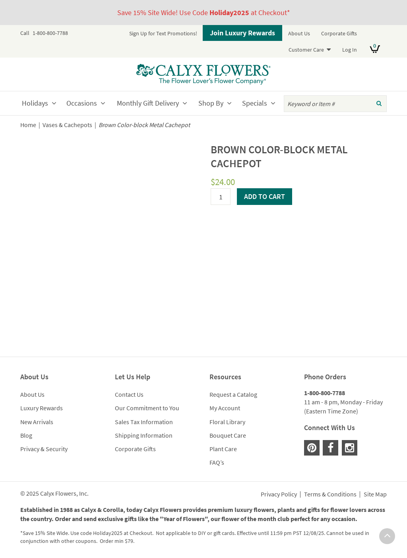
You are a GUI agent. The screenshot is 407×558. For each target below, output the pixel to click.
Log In (349, 49)
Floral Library (227, 422)
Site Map (375, 494)
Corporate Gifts (339, 33)
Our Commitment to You (147, 408)
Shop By (210, 103)
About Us (299, 33)
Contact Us (129, 394)
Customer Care (306, 49)
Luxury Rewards (41, 408)
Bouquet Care (227, 435)
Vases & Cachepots (67, 125)
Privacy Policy (279, 494)
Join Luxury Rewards (242, 32)
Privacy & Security (44, 449)
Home (28, 125)
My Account (224, 408)
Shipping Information (143, 435)
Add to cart (264, 196)
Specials (254, 103)
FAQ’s (216, 462)
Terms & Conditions (330, 494)
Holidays (35, 103)
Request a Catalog (233, 394)
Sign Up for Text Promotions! (163, 33)
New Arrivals (36, 422)
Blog (26, 435)
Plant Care (223, 449)
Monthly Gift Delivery (148, 103)
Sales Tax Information (144, 422)
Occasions (81, 103)
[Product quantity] (221, 196)
